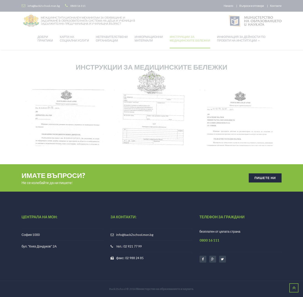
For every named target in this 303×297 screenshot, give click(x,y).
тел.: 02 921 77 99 (129, 246)
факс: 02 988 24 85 (130, 258)
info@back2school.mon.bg (134, 235)
